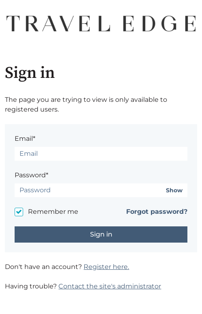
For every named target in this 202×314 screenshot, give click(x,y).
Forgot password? (156, 211)
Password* (31, 175)
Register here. (106, 267)
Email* (25, 138)
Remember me (53, 211)
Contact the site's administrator (109, 286)
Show (174, 190)
